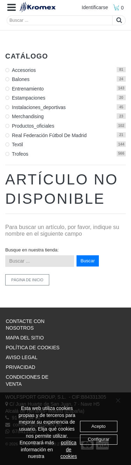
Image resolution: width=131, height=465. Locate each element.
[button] (11, 7)
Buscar (88, 260)
